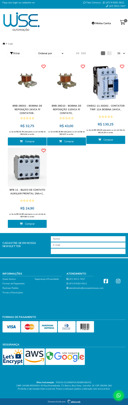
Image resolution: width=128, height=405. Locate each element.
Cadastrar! (88, 251)
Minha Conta (101, 23)
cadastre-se (28, 2)
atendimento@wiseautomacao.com (85, 288)
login (15, 2)
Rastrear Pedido (10, 288)
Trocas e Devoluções (12, 292)
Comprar (27, 141)
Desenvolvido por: (64, 402)
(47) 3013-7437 (116, 6)
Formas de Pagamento (13, 283)
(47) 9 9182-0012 (113, 2)
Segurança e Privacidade (47, 279)
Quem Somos (9, 279)
